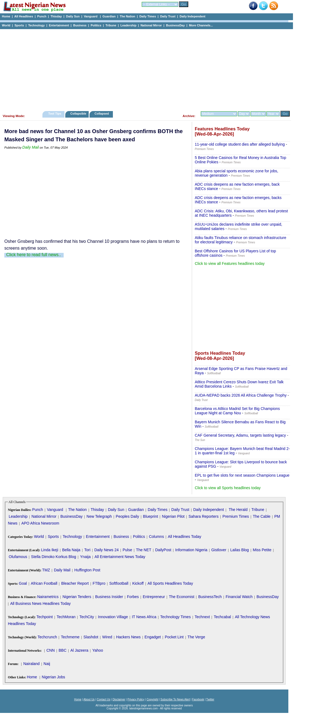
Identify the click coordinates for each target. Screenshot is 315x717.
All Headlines (23, 16)
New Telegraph (99, 516)
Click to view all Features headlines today (230, 263)
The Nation (127, 16)
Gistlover (218, 550)
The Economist (181, 597)
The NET (143, 550)
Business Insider (109, 597)
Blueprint (150, 516)
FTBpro (99, 583)
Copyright (152, 699)
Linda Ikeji (49, 550)
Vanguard (91, 16)
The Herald (238, 509)
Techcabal (222, 617)
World (6, 25)
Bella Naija (71, 550)
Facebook (198, 699)
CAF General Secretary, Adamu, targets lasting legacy (240, 435)
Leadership (129, 25)
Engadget (152, 637)
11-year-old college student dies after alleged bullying (240, 144)
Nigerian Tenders (77, 597)
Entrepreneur (154, 597)
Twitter (210, 699)
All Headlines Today (184, 536)
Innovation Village (113, 617)
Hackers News (128, 637)
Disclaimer (119, 699)
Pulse (127, 550)
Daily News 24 (106, 550)
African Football (44, 583)
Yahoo (97, 650)
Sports (19, 25)
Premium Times (236, 516)
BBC (62, 650)
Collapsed (102, 113)
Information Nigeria (191, 550)
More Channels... (201, 25)
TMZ (46, 570)
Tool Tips (54, 113)
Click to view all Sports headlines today (228, 488)
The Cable (261, 516)
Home (6, 16)
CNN (51, 650)
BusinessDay (175, 25)
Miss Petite (262, 550)
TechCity (86, 617)
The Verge (196, 637)
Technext (202, 617)
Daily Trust (167, 16)
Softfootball (118, 583)
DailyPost (163, 550)
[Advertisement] (144, 68)
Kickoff (138, 583)
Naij (47, 663)
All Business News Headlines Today (40, 603)
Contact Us (103, 699)
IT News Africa (144, 617)
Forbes (133, 597)
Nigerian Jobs (53, 677)
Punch (42, 16)
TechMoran (66, 617)
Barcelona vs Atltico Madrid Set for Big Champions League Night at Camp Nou (237, 410)
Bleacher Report (75, 583)
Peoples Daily (127, 516)
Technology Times (175, 617)
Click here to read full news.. (33, 254)
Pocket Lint (174, 637)
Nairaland (31, 663)
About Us (89, 699)
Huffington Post (87, 570)
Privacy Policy (135, 699)
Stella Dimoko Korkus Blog (53, 556)
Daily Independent (192, 16)
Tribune (111, 25)
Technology (36, 25)
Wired (107, 637)
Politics (96, 25)
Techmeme (70, 637)
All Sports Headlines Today (170, 583)
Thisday (56, 16)
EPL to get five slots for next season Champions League (242, 475)
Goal (23, 583)
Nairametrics (48, 597)
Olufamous (18, 556)
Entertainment (59, 25)
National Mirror (151, 25)
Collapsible (78, 113)
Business (80, 25)
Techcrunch (47, 637)
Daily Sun (73, 16)
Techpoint (44, 617)
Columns (156, 536)
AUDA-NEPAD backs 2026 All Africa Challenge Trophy (240, 395)
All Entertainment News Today (120, 556)
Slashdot (91, 637)
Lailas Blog (239, 550)
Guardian (109, 16)
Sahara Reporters (204, 516)
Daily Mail (30, 147)
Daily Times (147, 16)
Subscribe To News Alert (175, 699)
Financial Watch (239, 597)
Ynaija (85, 556)
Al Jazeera (79, 650)
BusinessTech (210, 597)
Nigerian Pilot (173, 516)
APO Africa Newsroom (40, 523)
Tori (87, 550)
